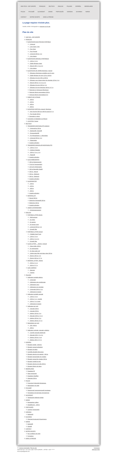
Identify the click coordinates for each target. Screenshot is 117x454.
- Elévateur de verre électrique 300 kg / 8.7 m (41, 87)
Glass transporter (32, 373)
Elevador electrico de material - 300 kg (38, 354)
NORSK (28, 421)
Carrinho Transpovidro (33, 409)
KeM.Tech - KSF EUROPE (33, 37)
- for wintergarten (33, 248)
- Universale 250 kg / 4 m (36, 289)
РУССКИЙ (28, 388)
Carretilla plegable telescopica (36, 352)
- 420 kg (31, 102)
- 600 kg (31, 106)
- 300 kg (31, 99)
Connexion (97, 448)
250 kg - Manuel (33, 171)
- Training (31, 272)
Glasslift (30, 426)
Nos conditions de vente (34, 433)
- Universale (32, 280)
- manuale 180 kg (34, 308)
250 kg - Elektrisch (34, 174)
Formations (31, 436)
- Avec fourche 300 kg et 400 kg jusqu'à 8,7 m (41, 111)
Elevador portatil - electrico (35, 344)
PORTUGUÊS (29, 407)
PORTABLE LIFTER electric (35, 215)
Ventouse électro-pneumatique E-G (38, 94)
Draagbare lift (31, 371)
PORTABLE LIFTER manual (35, 231)
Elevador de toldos (32, 349)
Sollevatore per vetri (33, 306)
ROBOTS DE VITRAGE (34, 97)
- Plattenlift (32, 155)
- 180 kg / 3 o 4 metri (34, 301)
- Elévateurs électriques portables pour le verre (41, 73)
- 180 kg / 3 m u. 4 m (34, 152)
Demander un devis (34, 116)
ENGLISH (28, 212)
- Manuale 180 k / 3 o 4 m (36, 335)
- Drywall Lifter (33, 229)
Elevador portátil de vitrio (34, 361)
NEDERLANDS (30, 368)
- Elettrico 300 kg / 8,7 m (35, 320)
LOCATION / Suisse (33, 121)
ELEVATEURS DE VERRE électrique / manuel (40, 70)
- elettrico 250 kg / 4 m (35, 318)
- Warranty (32, 270)
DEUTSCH (29, 123)
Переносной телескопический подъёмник (39, 390)
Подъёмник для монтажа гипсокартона (38, 392)
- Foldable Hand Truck (35, 234)
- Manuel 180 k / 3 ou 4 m (36, 66)
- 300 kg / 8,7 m (33, 265)
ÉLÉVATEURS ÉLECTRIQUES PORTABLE (39, 42)
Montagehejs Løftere (33, 402)
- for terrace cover (34, 224)
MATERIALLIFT (32, 195)
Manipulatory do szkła (33, 385)
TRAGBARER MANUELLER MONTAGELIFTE (40, 145)
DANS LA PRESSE (31, 438)
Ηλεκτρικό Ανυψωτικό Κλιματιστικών (37, 419)
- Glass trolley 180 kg (35, 246)
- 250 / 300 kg (33, 325)
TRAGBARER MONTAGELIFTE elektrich (38, 126)
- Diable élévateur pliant (35, 63)
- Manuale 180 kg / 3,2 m (36, 316)
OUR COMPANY (32, 268)
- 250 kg (31, 183)
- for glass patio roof (34, 251)
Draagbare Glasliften (33, 376)
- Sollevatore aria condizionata (37, 282)
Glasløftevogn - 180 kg (34, 405)
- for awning (32, 222)
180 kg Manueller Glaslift (36, 169)
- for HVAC (32, 219)
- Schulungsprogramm (35, 210)
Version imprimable (23, 448)
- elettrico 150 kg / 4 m (35, 313)
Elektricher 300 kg (34, 203)
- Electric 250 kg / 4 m (35, 255)
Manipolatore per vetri (33, 323)
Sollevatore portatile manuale (35, 294)
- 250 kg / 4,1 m (33, 263)
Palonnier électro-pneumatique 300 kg (39, 92)
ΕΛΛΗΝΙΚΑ (29, 417)
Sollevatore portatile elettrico (35, 277)
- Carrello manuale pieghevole (37, 332)
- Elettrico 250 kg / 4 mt (35, 337)
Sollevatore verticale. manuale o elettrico (38, 330)
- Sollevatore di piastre (35, 292)
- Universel (32, 44)
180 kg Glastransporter (35, 162)
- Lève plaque (33, 56)
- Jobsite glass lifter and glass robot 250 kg (40, 253)
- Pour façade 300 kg (34, 114)
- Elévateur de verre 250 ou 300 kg (38, 78)
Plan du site (33, 448)
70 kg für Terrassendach (35, 164)
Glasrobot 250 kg (32, 378)
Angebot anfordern (34, 143)
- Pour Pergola (33, 51)
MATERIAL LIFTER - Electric (35, 260)
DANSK (28, 400)
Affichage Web (96, 449)
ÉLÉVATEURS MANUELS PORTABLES (38, 58)
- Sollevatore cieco (34, 284)
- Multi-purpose (33, 217)
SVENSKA (28, 412)
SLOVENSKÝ (29, 395)
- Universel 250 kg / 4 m (35, 54)
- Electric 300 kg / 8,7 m (35, 258)
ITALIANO (28, 275)
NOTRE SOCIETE (31, 431)
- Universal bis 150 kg (35, 128)
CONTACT (28, 429)
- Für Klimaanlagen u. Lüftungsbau (38, 135)
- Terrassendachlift (34, 133)
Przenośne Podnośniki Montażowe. (37, 383)
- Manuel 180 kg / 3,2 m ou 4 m (37, 82)
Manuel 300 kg (33, 198)
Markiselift (30, 424)
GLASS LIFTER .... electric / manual (37, 243)
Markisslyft (30, 414)
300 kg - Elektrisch (34, 176)
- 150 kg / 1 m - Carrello (35, 299)
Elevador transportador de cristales (37, 356)
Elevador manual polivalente (35, 347)
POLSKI (28, 380)
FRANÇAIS (29, 39)
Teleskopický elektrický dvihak (35, 397)
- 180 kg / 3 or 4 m (34, 239)
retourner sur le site (45, 26)
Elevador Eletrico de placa (35, 366)
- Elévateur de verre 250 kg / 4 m (38, 85)
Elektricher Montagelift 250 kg (37, 200)
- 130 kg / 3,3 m (33, 61)
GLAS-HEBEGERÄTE (33, 159)
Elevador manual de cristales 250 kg (37, 359)
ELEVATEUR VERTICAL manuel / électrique (39, 109)
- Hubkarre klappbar (34, 150)
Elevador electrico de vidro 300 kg (37, 364)
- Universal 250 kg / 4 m (35, 138)
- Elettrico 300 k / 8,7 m (35, 340)
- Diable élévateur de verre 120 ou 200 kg (40, 75)
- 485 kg (31, 104)
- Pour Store (32, 49)
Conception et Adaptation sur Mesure (37, 118)
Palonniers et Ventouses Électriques (39, 90)
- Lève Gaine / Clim (34, 46)
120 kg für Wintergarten (35, 167)
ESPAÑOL (28, 342)
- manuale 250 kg (34, 311)
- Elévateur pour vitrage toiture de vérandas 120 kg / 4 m (44, 80)
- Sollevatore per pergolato (36, 287)
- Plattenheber (33, 140)
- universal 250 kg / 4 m (35, 227)
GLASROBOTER (32, 181)
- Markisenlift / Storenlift (35, 131)
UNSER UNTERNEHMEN (34, 207)
